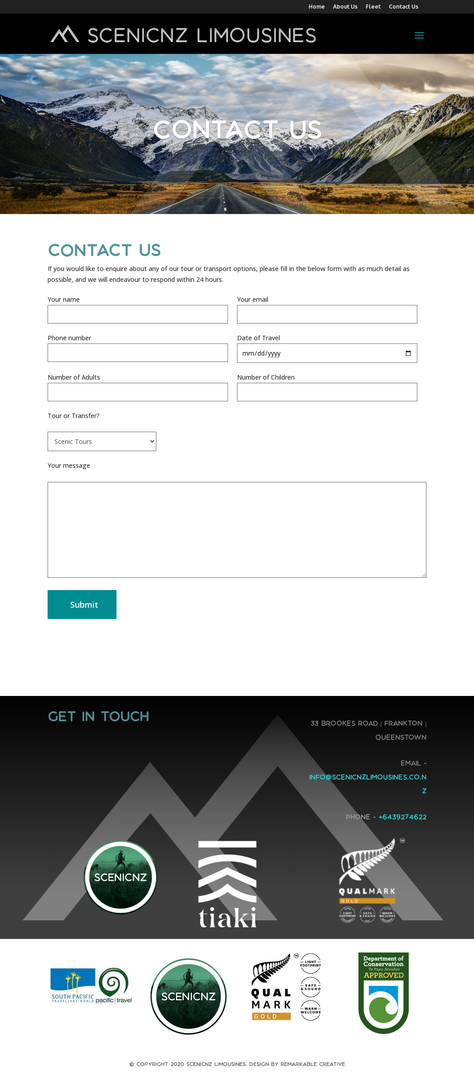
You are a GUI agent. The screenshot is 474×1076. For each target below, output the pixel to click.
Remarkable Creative (313, 1064)
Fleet (373, 7)
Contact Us (403, 7)
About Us (345, 7)
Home (317, 7)
